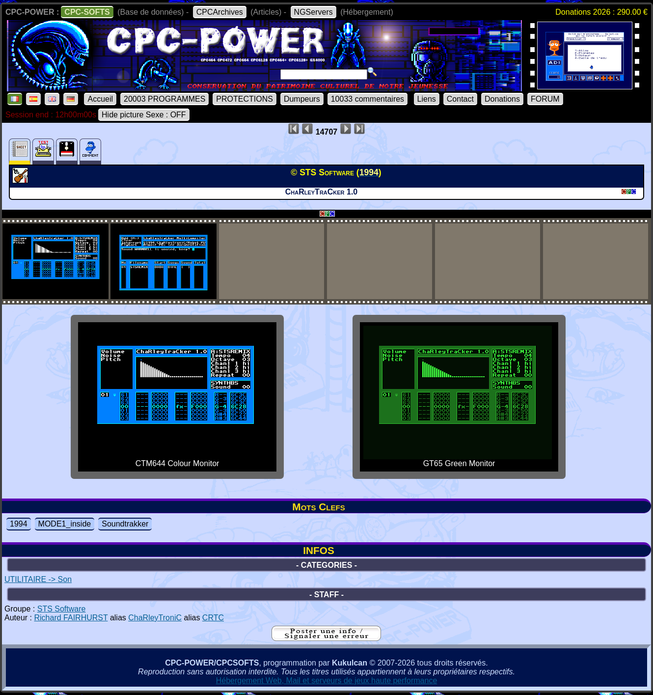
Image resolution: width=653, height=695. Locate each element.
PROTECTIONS (244, 99)
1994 (18, 524)
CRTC (213, 617)
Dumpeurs (302, 99)
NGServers (313, 12)
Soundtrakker (125, 524)
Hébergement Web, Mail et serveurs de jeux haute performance (326, 680)
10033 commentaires (367, 99)
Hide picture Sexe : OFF (144, 115)
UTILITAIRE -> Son (38, 579)
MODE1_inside (64, 524)
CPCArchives (219, 12)
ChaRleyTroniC (155, 617)
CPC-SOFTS (86, 12)
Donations (502, 99)
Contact (460, 99)
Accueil (100, 99)
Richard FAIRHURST (71, 617)
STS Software (61, 609)
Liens (426, 99)
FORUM (545, 99)
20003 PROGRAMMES (164, 99)
